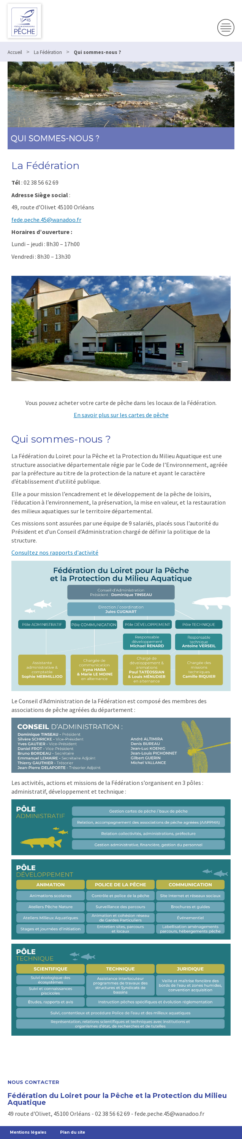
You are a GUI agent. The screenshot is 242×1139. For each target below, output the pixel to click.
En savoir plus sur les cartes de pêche (121, 415)
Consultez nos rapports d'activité (54, 552)
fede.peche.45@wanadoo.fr (46, 219)
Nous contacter (33, 1082)
